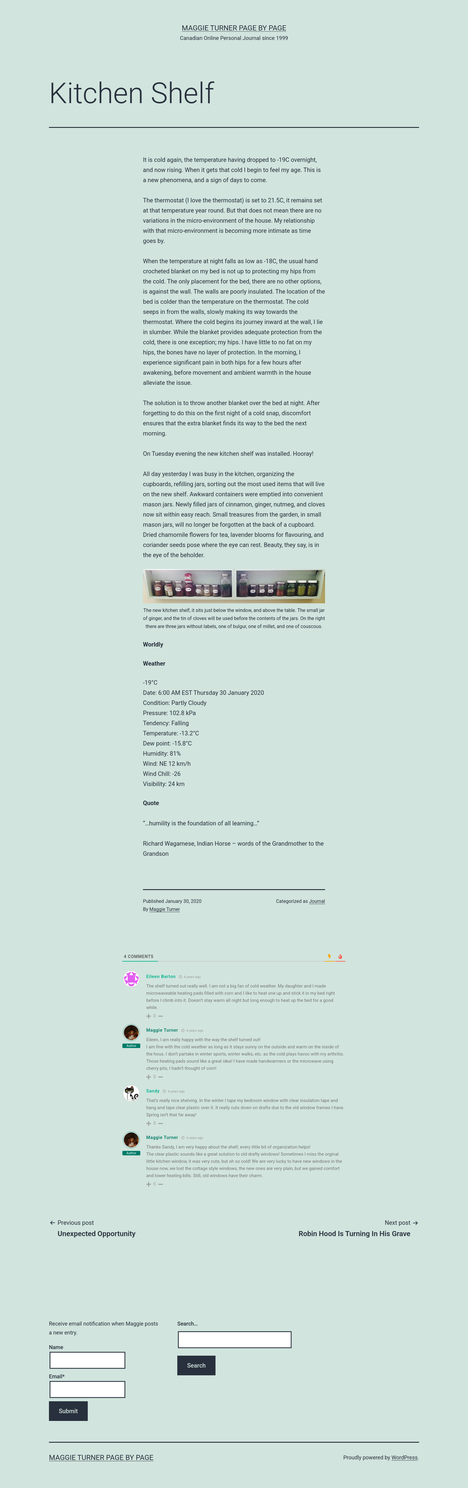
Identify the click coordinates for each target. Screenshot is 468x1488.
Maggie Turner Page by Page (234, 28)
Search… (187, 1323)
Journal (317, 901)
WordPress (405, 1457)
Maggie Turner (165, 909)
